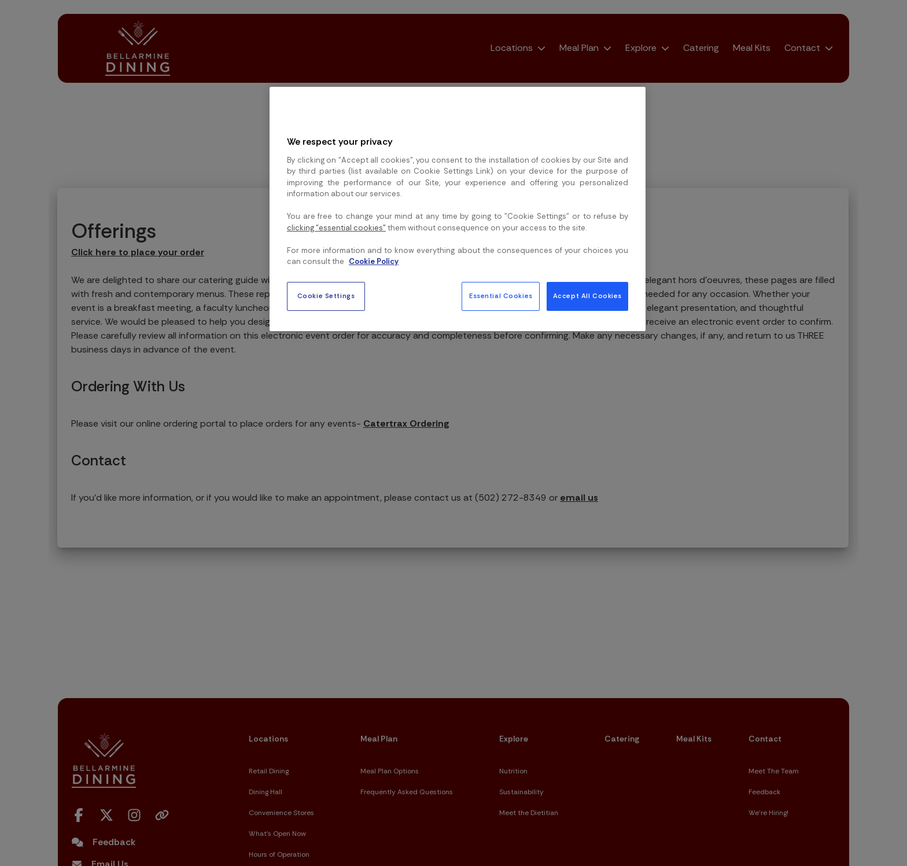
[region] (458, 209)
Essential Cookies (501, 296)
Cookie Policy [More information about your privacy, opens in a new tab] (374, 261)
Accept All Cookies (587, 296)
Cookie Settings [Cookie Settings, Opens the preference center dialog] (326, 296)
